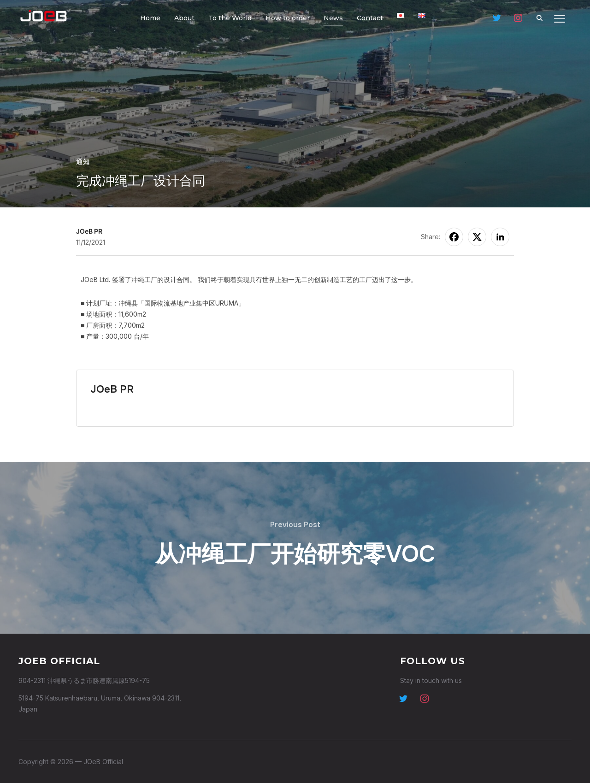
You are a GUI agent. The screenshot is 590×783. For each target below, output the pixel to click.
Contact (370, 18)
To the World (230, 18)
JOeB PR (89, 231)
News (333, 18)
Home (150, 18)
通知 (82, 162)
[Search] (539, 17)
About (184, 18)
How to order (288, 18)
